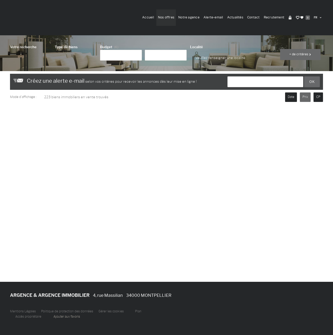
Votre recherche (23, 47)
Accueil (148, 17)
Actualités (235, 17)
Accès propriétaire (28, 316)
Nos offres (166, 17)
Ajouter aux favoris (66, 316)
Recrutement (274, 17)
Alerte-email (213, 17)
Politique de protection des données (67, 311)
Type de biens (66, 47)
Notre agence (189, 17)
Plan (138, 311)
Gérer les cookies (111, 311)
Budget (106, 47)
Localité (196, 47)
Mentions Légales (23, 311)
